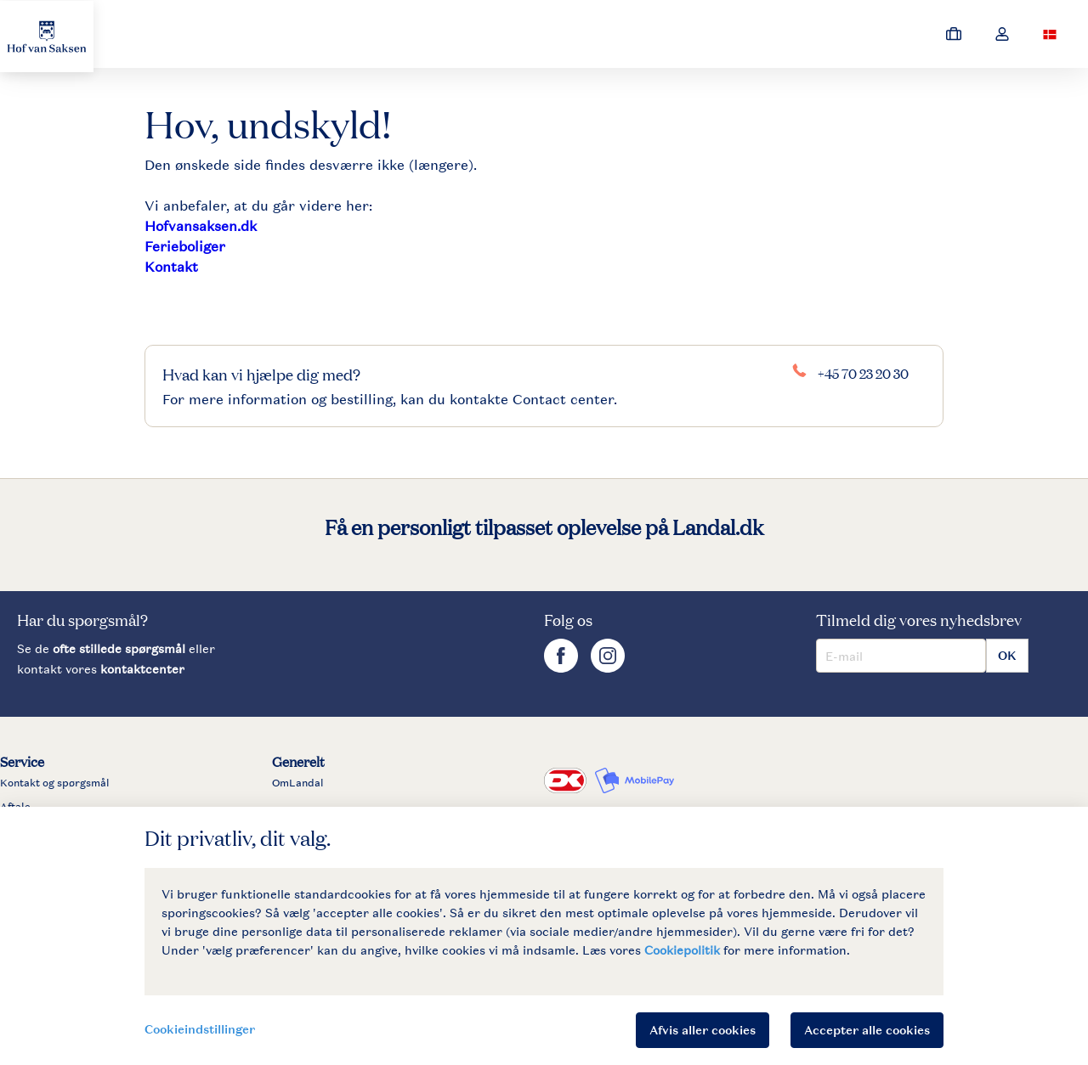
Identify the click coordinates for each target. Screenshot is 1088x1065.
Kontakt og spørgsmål (55, 783)
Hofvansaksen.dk (200, 225)
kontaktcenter (142, 669)
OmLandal (298, 783)
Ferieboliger (184, 246)
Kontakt (171, 266)
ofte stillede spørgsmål (119, 648)
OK (1007, 655)
